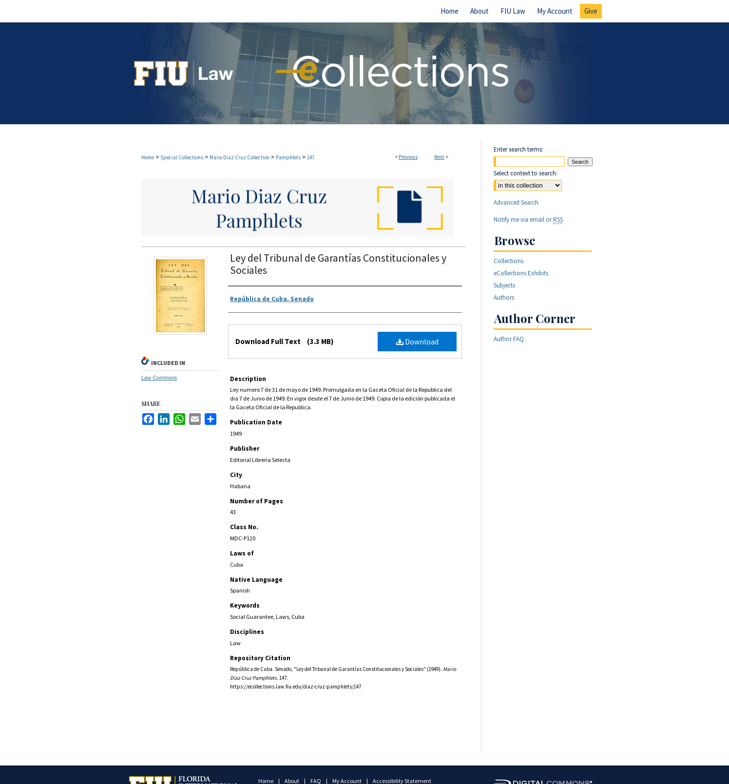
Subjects (504, 285)
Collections (508, 261)
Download (417, 341)
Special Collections (181, 157)
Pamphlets (288, 157)
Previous (408, 156)
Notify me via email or (528, 219)
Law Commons (159, 378)
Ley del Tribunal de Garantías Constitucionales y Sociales (338, 264)
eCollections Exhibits (521, 273)
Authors (504, 297)
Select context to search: (525, 173)
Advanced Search (516, 202)
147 (310, 157)
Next (439, 156)
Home (147, 157)
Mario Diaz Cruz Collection (239, 157)
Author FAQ (509, 339)
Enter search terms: (518, 149)
